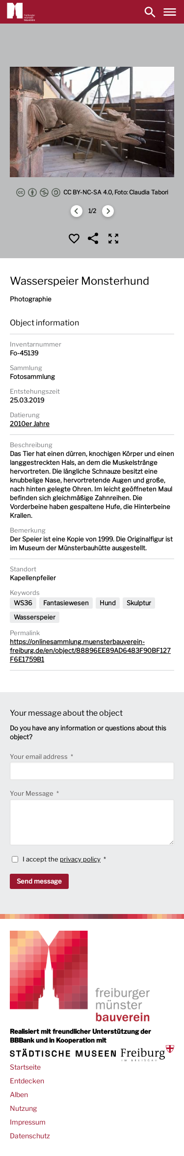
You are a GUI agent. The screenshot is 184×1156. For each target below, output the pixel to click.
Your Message (32, 793)
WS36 (23, 603)
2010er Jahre (30, 424)
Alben (19, 1094)
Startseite (25, 1067)
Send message (39, 881)
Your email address (39, 756)
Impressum (28, 1122)
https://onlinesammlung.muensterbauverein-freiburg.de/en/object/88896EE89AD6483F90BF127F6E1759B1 (90, 650)
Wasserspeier (34, 617)
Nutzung (23, 1108)
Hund (108, 603)
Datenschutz (30, 1135)
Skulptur (139, 603)
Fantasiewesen (66, 603)
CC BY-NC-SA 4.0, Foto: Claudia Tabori (92, 192)
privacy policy (80, 859)
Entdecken (27, 1080)
